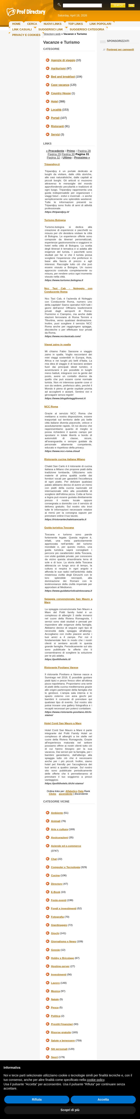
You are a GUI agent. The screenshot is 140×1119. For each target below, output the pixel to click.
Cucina (55, 875)
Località (56, 109)
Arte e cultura (59, 829)
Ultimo (67, 157)
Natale (55, 999)
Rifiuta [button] (37, 1099)
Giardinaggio (59, 925)
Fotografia (57, 916)
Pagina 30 (68, 154)
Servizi (55, 134)
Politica (55, 1015)
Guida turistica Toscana (59, 527)
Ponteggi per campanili (120, 49)
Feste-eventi (58, 900)
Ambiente (57, 812)
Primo (71, 151)
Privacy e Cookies (26, 35)
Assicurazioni (59, 837)
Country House (61, 93)
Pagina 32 (53, 157)
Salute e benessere (63, 1040)
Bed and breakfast (63, 76)
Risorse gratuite (61, 1032)
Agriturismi (58, 68)
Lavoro (55, 982)
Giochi (55, 933)
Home (16, 23)
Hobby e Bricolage (62, 958)
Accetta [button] (103, 1099)
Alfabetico (72, 791)
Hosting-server (60, 966)
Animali (55, 821)
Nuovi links (53, 23)
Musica (55, 991)
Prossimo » (82, 157)
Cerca (32, 23)
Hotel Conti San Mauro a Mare (62, 723)
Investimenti (58, 974)
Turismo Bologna (55, 220)
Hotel (54, 101)
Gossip (55, 949)
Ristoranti (57, 126)
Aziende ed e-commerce (66, 845)
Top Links (75, 23)
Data (81, 791)
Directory (56, 883)
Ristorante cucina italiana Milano (64, 459)
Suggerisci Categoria (87, 29)
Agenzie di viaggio (63, 60)
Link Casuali (22, 29)
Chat (54, 859)
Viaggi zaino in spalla (57, 344)
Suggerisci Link (50, 29)
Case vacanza (60, 84)
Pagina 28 (84, 151)
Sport (54, 1057)
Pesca (54, 1007)
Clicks (52, 793)
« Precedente (55, 151)
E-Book (55, 892)
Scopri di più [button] (70, 1110)
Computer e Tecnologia (65, 867)
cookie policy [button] (95, 1080)
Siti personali (59, 1049)
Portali (55, 117)
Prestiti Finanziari (62, 1024)
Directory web (51, 33)
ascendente (65, 793)
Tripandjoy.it (52, 164)
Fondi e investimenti (63, 908)
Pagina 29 (54, 154)
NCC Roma (51, 406)
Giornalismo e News (63, 941)
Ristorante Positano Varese (61, 667)
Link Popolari (100, 23)
